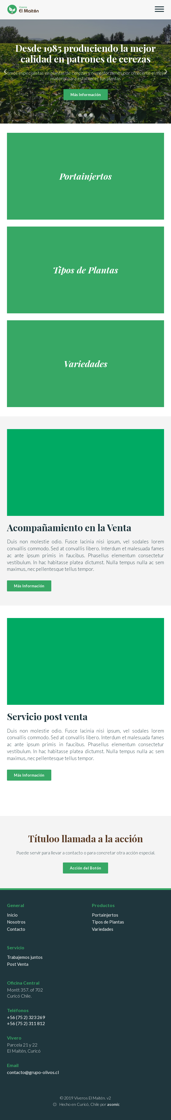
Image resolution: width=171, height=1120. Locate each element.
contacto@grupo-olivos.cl (33, 1072)
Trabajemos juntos (25, 957)
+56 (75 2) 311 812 (26, 1023)
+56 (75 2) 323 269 (26, 1017)
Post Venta (17, 964)
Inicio (12, 915)
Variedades (102, 929)
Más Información (85, 95)
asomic (113, 1104)
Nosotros (16, 921)
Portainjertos (105, 915)
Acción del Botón (85, 868)
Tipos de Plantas (108, 921)
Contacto (16, 929)
